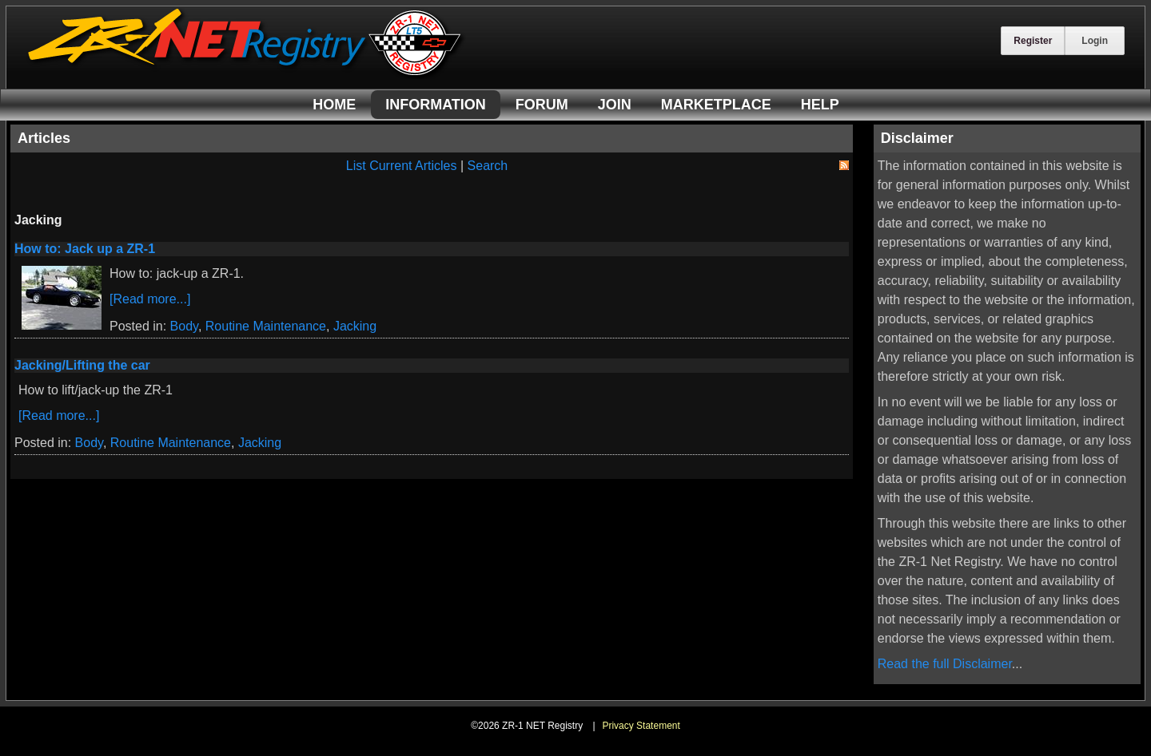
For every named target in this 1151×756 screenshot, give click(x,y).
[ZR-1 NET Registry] (246, 74)
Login (1094, 40)
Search (488, 165)
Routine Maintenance (265, 326)
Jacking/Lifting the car (82, 365)
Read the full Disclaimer (945, 664)
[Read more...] (150, 299)
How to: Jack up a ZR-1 (84, 248)
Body (184, 326)
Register (1033, 40)
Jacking (354, 326)
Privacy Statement (640, 725)
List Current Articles (401, 165)
